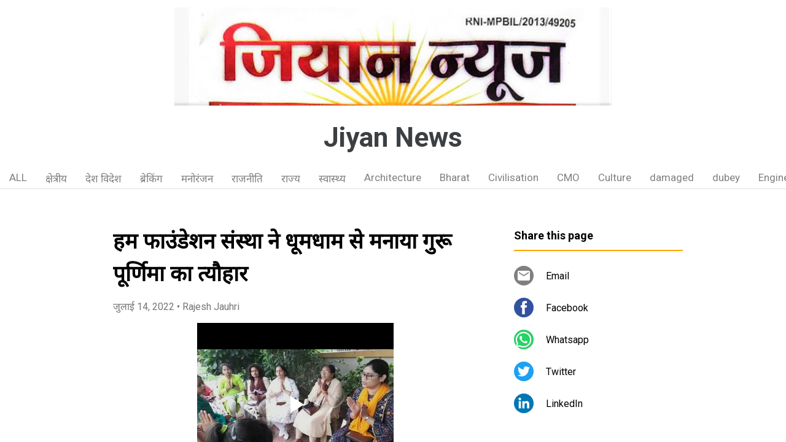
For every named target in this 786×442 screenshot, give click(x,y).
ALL (18, 177)
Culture (614, 177)
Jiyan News (393, 137)
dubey (726, 177)
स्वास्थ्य (332, 179)
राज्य (290, 179)
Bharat (455, 177)
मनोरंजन (197, 179)
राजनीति (247, 179)
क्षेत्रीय (56, 179)
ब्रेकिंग (151, 179)
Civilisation (513, 177)
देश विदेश (103, 179)
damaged (672, 177)
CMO (568, 177)
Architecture (392, 177)
